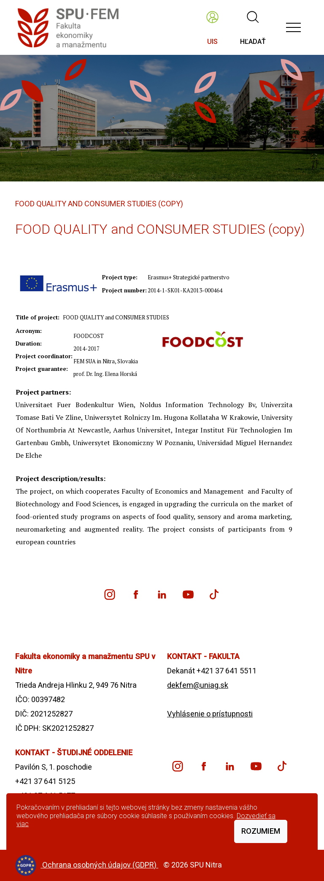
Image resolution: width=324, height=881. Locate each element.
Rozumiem (260, 831)
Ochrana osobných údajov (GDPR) (100, 864)
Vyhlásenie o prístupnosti (210, 713)
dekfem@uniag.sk (197, 685)
